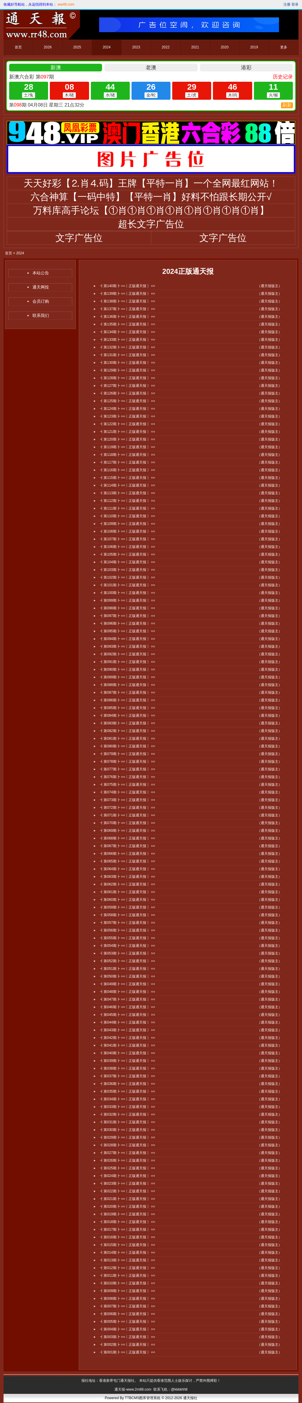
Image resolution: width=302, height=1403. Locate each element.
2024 (107, 47)
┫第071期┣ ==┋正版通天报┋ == (127, 815)
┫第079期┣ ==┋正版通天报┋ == (127, 754)
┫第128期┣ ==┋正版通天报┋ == (127, 378)
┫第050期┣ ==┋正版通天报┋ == (127, 976)
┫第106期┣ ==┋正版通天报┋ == (127, 547)
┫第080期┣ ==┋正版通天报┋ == (127, 746)
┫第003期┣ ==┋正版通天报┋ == (127, 1337)
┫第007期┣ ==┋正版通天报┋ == (127, 1306)
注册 (286, 4)
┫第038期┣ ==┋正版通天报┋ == (127, 1068)
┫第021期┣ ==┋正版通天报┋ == (127, 1199)
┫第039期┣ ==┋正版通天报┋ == (127, 1061)
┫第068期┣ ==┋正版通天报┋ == (127, 838)
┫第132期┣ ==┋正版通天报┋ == (127, 347)
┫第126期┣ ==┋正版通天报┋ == (127, 393)
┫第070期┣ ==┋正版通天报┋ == (127, 823)
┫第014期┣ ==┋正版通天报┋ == (127, 1252)
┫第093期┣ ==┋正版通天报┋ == (127, 646)
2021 (195, 47)
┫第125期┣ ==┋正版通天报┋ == (127, 401)
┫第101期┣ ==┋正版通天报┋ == (127, 585)
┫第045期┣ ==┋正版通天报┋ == (127, 1015)
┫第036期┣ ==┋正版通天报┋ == (127, 1084)
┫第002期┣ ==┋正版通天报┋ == (127, 1345)
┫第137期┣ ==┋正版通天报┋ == (127, 309)
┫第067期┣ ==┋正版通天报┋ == (127, 846)
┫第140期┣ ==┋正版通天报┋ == (127, 286)
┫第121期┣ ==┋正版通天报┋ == (127, 432)
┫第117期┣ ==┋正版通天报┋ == (127, 462)
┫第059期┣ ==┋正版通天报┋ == (127, 907)
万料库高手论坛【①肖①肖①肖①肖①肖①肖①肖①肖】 (151, 210)
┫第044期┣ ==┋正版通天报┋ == (127, 1022)
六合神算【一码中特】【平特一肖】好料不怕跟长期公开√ (151, 196)
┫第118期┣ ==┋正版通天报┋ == (127, 455)
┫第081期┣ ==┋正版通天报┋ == (127, 738)
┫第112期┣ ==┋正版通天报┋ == (127, 501)
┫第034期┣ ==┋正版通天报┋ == (127, 1099)
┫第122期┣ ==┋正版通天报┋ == (127, 424)
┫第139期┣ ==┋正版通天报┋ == (127, 294)
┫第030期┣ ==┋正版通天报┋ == (127, 1130)
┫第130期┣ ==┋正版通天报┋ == (127, 363)
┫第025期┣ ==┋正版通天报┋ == (127, 1168)
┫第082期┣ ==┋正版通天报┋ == (127, 731)
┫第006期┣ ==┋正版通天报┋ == (127, 1314)
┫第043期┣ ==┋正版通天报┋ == (127, 1030)
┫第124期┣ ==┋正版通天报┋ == (127, 409)
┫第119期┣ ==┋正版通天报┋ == (127, 447)
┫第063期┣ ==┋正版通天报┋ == (127, 877)
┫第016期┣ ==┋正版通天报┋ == (127, 1237)
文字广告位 (79, 238)
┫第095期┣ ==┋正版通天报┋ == (127, 631)
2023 (136, 47)
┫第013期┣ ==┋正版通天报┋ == (127, 1260)
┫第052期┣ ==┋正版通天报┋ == (127, 961)
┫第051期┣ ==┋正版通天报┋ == (127, 969)
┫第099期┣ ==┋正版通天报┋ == (127, 600)
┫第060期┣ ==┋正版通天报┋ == (127, 900)
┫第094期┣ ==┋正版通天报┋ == (127, 639)
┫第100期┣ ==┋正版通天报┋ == (127, 593)
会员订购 (40, 301)
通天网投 (40, 287)
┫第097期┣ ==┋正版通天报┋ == (127, 616)
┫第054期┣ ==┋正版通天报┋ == (127, 946)
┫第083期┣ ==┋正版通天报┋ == (127, 723)
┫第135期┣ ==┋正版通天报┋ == (127, 324)
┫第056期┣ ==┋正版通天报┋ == (127, 930)
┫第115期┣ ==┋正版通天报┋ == (127, 478)
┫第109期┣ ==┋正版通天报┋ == (127, 524)
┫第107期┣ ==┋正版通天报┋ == (127, 539)
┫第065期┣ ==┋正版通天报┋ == (127, 861)
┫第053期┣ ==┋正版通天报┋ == (127, 953)
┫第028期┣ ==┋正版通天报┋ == (127, 1145)
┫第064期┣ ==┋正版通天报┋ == (127, 869)
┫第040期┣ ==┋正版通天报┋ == (127, 1053)
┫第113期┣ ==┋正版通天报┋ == (127, 493)
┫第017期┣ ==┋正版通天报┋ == (127, 1229)
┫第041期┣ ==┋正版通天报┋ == (127, 1045)
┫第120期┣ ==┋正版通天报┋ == (127, 439)
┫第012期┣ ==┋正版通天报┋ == (127, 1268)
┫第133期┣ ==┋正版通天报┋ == (127, 340)
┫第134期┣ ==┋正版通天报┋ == (127, 332)
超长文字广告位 (151, 224)
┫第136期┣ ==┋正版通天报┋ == (127, 317)
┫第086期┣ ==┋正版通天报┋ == (127, 700)
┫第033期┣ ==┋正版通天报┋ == (127, 1107)
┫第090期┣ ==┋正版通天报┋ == (127, 669)
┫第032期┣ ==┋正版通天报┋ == (127, 1114)
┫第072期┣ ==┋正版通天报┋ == (127, 808)
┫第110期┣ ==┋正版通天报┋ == (127, 516)
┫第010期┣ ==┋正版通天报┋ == (127, 1283)
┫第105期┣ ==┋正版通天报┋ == (127, 554)
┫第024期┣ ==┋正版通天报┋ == (127, 1176)
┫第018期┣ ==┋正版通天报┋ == (127, 1222)
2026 (48, 47)
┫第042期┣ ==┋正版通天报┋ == (127, 1038)
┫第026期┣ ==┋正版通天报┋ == (127, 1160)
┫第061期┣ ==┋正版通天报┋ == (127, 892)
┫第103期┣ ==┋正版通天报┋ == (127, 570)
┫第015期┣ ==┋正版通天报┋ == (127, 1245)
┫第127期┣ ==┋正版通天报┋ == (127, 386)
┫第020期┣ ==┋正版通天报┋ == (127, 1206)
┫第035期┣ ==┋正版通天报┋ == (127, 1091)
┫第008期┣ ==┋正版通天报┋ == (127, 1298)
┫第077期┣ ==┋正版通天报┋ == (127, 769)
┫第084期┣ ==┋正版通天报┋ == (127, 715)
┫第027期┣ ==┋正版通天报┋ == (127, 1153)
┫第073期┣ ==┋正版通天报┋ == (127, 800)
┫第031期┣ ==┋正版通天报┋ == (127, 1122)
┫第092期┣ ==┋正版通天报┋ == (127, 654)
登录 (294, 4)
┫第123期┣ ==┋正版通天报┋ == (127, 416)
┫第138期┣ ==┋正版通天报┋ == (127, 301)
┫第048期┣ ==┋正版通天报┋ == (127, 992)
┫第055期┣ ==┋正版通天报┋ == (127, 938)
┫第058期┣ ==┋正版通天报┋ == (127, 915)
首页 (18, 47)
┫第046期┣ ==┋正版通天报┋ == (127, 1007)
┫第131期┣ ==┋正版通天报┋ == (127, 355)
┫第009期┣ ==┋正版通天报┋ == (127, 1291)
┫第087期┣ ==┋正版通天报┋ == (127, 692)
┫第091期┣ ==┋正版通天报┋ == (127, 662)
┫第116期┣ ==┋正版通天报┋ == (127, 470)
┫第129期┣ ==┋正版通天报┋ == (127, 370)
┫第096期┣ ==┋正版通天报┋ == (127, 623)
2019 (254, 47)
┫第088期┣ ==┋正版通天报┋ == (127, 685)
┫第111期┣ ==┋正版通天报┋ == (127, 508)
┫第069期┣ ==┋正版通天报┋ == (127, 831)
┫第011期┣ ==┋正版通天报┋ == (127, 1275)
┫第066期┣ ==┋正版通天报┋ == (127, 854)
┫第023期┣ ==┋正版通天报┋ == (127, 1183)
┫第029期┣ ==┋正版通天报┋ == (127, 1137)
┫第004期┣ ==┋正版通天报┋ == (127, 1329)
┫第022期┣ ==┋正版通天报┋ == (127, 1191)
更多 (283, 47)
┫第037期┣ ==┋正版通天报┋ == (127, 1076)
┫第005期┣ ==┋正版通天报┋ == (127, 1321)
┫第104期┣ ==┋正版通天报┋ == (127, 562)
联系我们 (40, 315)
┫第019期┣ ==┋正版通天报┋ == (127, 1214)
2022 (166, 47)
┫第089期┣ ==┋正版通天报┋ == (127, 677)
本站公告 (40, 273)
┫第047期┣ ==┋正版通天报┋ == (127, 999)
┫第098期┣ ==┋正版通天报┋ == (127, 608)
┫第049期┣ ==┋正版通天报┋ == (127, 984)
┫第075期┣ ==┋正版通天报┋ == (127, 784)
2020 (225, 47)
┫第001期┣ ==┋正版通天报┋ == (127, 1352)
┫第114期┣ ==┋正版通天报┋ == (127, 485)
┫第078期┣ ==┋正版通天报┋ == (127, 761)
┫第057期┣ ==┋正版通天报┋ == (127, 923)
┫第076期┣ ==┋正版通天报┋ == (127, 777)
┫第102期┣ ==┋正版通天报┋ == (127, 577)
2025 (77, 47)
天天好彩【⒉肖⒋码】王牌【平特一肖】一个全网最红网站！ (151, 183)
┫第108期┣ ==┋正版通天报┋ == (127, 531)
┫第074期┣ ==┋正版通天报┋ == (127, 792)
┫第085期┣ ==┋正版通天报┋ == (127, 708)
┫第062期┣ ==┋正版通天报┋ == (127, 884)
